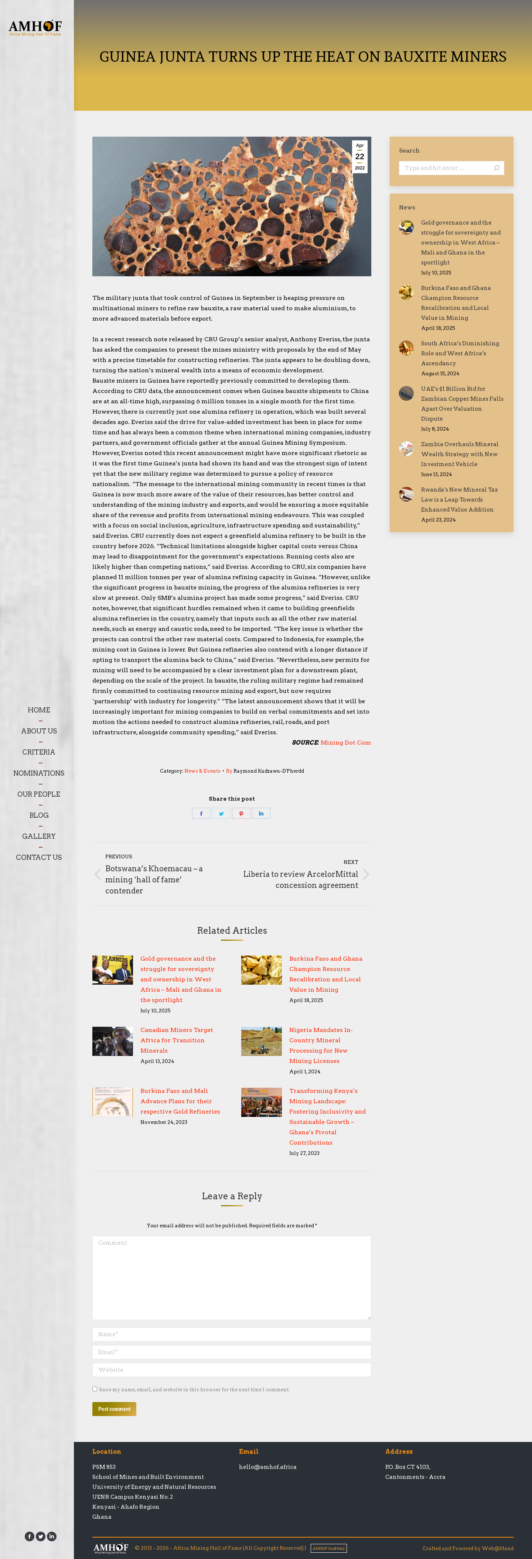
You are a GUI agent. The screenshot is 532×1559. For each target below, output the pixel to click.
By (265, 771)
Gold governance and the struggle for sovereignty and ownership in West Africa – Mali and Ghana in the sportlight (180, 979)
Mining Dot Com (346, 742)
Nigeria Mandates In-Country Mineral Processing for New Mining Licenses (321, 1045)
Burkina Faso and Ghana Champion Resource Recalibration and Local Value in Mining (325, 974)
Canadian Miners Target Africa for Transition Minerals (176, 1040)
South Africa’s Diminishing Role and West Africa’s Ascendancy (460, 353)
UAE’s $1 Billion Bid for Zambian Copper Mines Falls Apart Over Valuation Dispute (462, 404)
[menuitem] (38, 710)
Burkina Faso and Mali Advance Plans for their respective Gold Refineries (180, 1101)
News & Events (202, 771)
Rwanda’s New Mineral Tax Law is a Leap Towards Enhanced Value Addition (459, 499)
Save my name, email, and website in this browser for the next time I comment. (194, 1389)
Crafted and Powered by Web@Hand (468, 1548)
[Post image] (112, 970)
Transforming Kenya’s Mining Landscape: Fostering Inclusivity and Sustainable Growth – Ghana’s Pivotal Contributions (327, 1116)
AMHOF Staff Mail (329, 1548)
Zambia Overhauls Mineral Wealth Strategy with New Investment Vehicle (460, 454)
